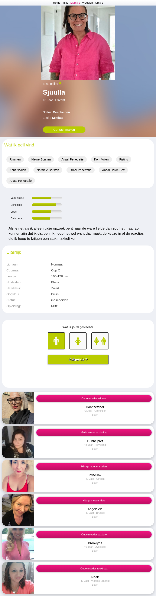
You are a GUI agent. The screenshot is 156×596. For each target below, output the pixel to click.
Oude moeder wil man (93, 398)
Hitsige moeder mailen (94, 466)
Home (57, 2)
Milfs (65, 2)
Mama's (75, 2)
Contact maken (64, 129)
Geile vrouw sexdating (94, 432)
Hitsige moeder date (93, 500)
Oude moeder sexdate (94, 534)
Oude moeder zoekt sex (93, 568)
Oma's (99, 2)
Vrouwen (87, 2)
